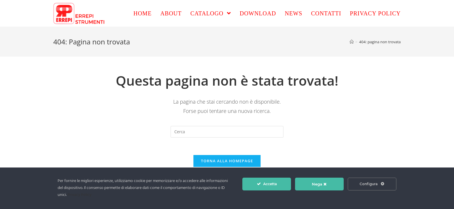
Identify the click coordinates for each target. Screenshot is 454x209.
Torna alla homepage (227, 160)
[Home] (352, 41)
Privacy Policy (79, 195)
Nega (319, 184)
